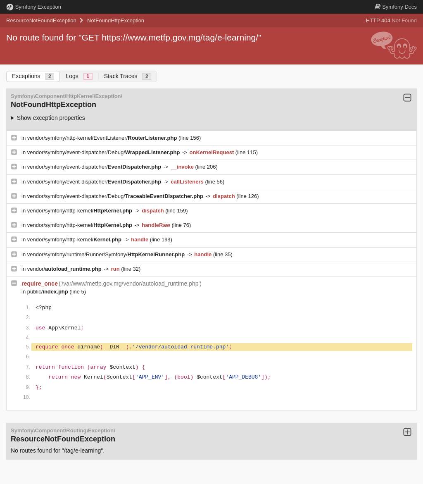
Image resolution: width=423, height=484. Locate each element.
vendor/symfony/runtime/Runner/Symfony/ (106, 254)
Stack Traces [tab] (128, 76)
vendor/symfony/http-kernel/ (80, 210)
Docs (396, 7)
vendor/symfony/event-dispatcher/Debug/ (104, 152)
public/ (48, 291)
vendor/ (65, 269)
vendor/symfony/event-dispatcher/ (95, 167)
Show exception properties (51, 117)
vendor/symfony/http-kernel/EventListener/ (102, 138)
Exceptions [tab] (33, 76)
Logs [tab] (79, 76)
